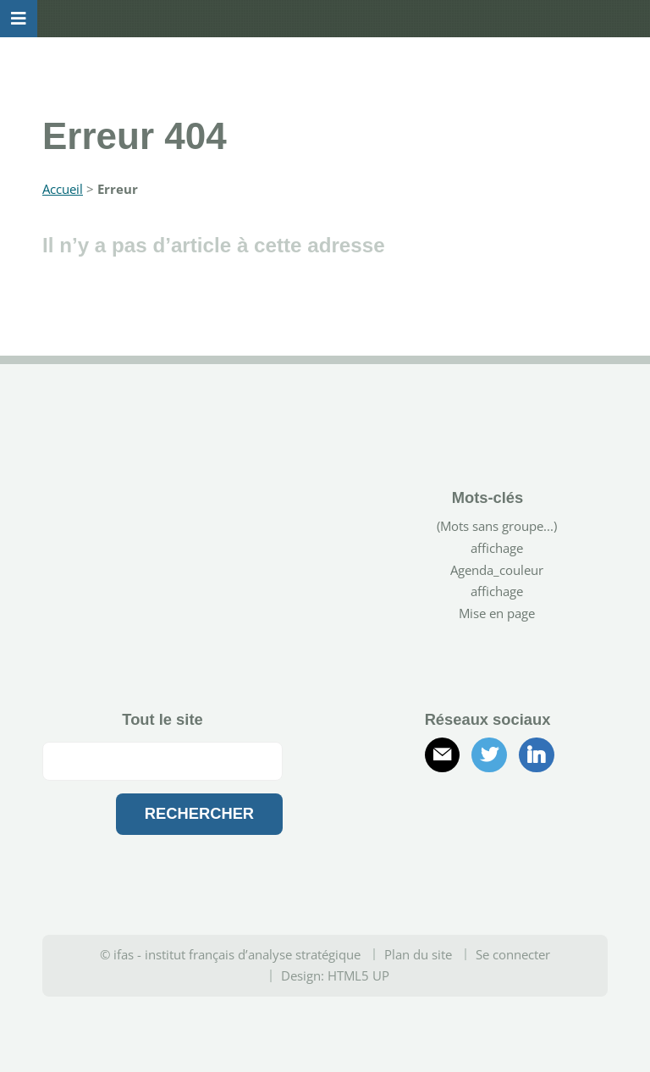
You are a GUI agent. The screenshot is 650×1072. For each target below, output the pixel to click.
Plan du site (418, 954)
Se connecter (513, 954)
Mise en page (497, 613)
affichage (497, 547)
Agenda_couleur (496, 569)
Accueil (62, 188)
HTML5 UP (358, 975)
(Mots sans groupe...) (497, 525)
